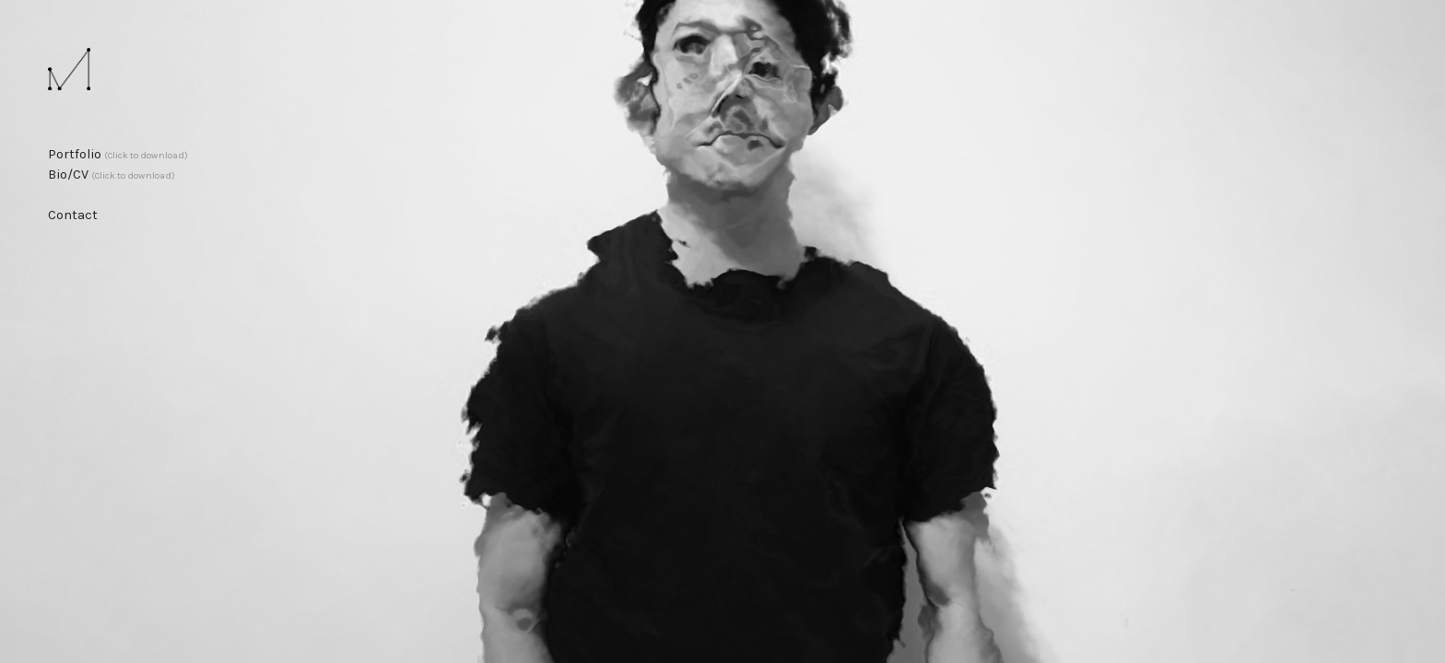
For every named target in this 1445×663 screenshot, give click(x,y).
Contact (73, 215)
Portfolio (118, 154)
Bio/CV (111, 174)
